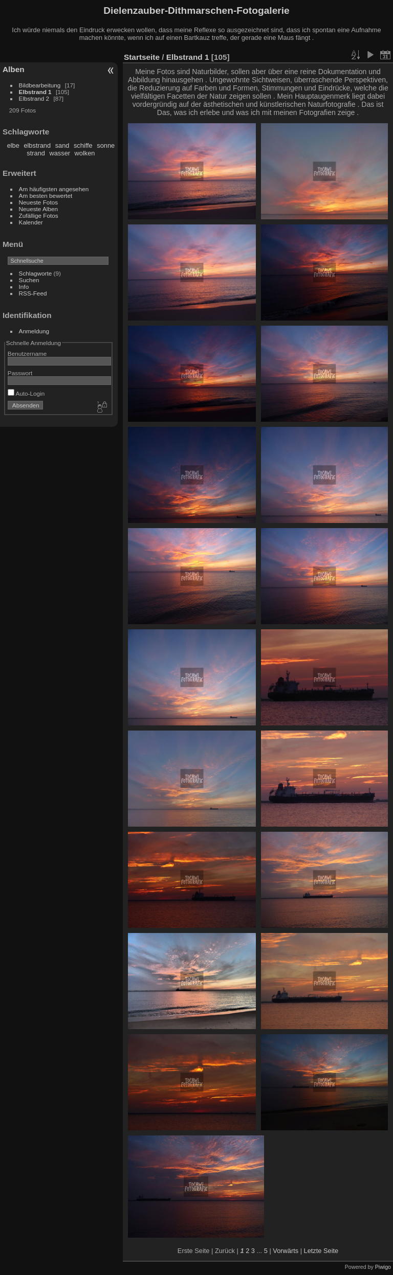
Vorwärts (285, 1251)
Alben (14, 69)
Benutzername (27, 353)
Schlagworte (35, 273)
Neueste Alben (38, 209)
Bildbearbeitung (40, 85)
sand (62, 145)
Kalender (31, 222)
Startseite (142, 57)
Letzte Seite (321, 1251)
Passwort (20, 373)
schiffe (83, 145)
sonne (106, 145)
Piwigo (383, 1267)
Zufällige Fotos (38, 215)
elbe (13, 145)
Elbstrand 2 (34, 98)
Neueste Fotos (38, 202)
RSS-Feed (33, 293)
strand (36, 153)
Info (24, 286)
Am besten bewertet (46, 195)
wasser (59, 153)
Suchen (29, 280)
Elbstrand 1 (35, 91)
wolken (85, 153)
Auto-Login (26, 393)
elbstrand (37, 145)
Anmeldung (34, 331)
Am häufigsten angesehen (54, 189)
